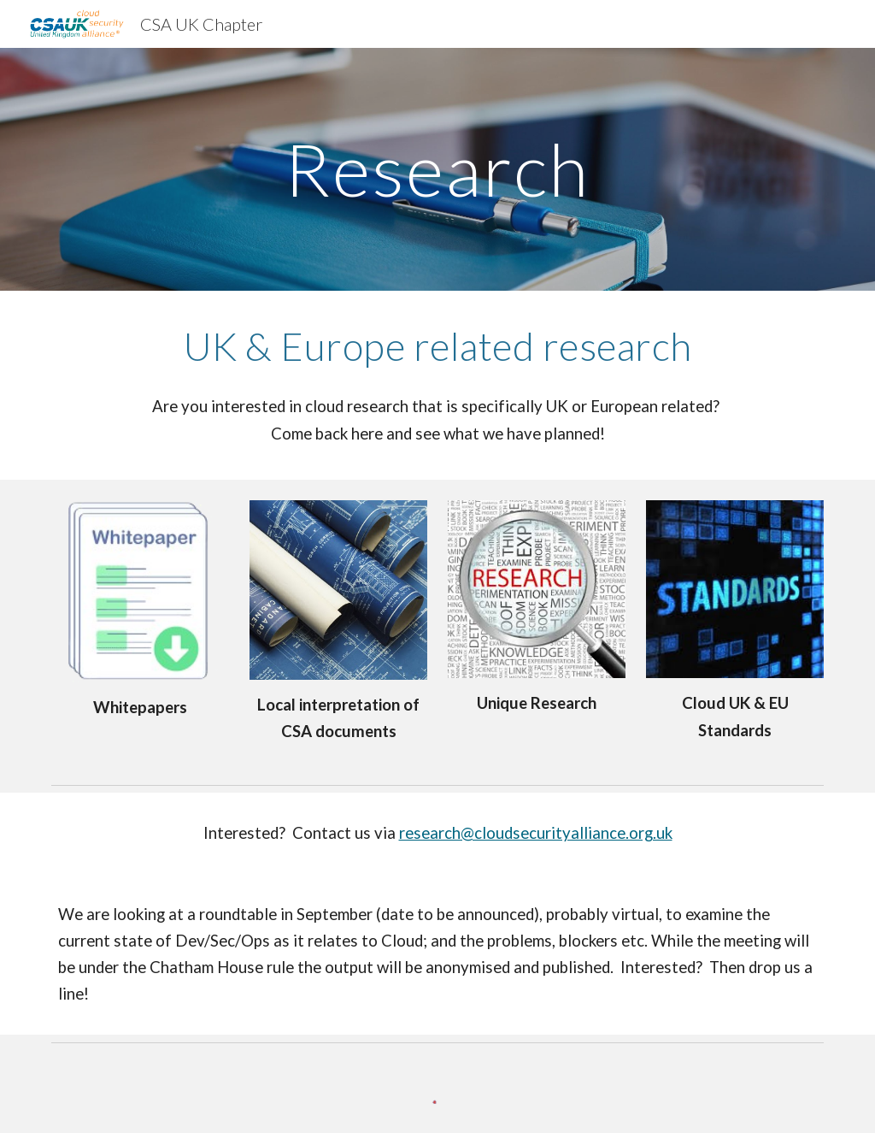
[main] (437, 169)
